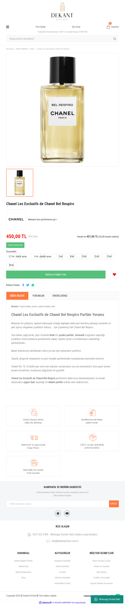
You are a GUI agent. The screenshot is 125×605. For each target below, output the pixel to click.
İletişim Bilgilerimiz (23, 572)
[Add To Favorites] (114, 274)
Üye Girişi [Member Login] (76, 26)
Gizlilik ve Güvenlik (102, 577)
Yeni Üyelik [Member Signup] (40, 26)
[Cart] (113, 27)
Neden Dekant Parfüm (23, 561)
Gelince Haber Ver (55, 274)
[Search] (62, 38)
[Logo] (63, 11)
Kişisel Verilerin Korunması (101, 583)
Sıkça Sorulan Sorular (101, 561)
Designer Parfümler (62, 561)
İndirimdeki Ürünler (62, 583)
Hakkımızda (23, 566)
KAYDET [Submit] (114, 503)
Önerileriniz (60, 295)
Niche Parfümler (62, 566)
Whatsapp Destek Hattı (107, 599)
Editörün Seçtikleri (62, 577)
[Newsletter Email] (62, 503)
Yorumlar (38, 295)
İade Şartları (102, 572)
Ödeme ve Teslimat (102, 566)
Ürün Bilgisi (17, 295)
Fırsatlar (62, 572)
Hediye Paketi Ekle (15, 245)
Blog (23, 577)
